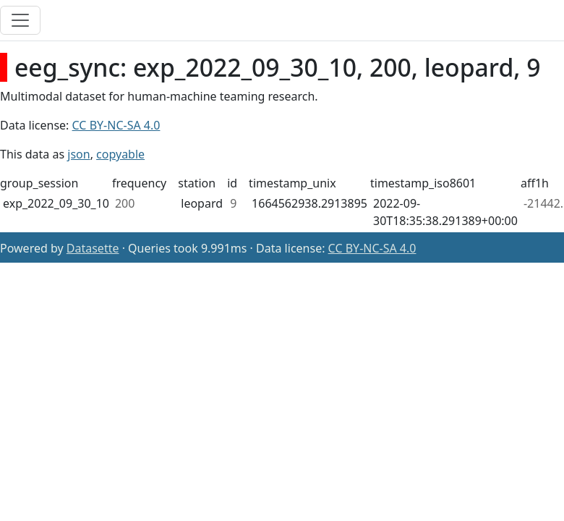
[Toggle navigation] (20, 20)
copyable (120, 154)
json (78, 154)
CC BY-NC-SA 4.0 (116, 125)
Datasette (93, 248)
